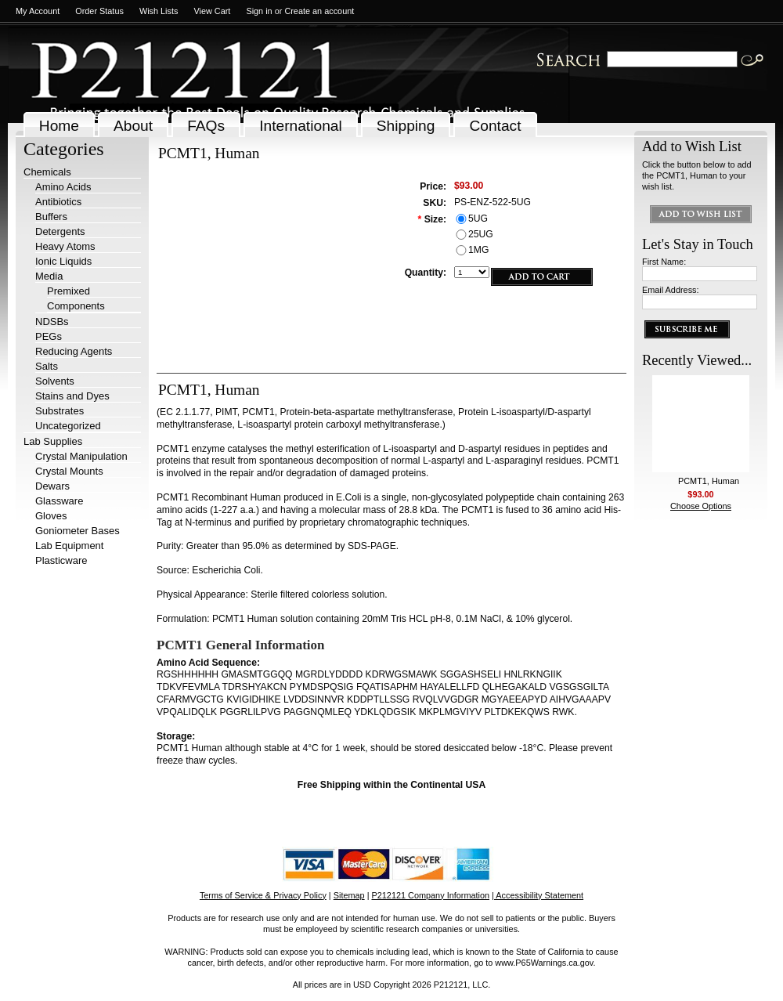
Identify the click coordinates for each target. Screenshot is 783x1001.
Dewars (52, 486)
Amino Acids (63, 187)
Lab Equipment (69, 545)
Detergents (60, 231)
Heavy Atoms (65, 246)
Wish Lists (159, 11)
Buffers (51, 216)
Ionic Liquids (63, 261)
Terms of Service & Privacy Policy (263, 895)
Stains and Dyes (72, 396)
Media (49, 276)
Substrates (59, 411)
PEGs (48, 336)
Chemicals (47, 172)
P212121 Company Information (431, 895)
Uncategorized (68, 426)
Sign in (259, 11)
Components (76, 306)
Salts (46, 366)
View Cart (211, 11)
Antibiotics (58, 202)
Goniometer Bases (77, 531)
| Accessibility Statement (537, 895)
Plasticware (61, 560)
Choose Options (700, 506)
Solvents (54, 381)
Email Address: (670, 290)
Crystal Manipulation (81, 456)
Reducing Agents (73, 351)
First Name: (664, 261)
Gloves (51, 516)
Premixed (68, 291)
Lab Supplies (52, 441)
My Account (38, 11)
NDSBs (52, 321)
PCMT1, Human (708, 481)
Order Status (99, 11)
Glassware (59, 501)
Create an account (319, 11)
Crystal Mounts (69, 471)
